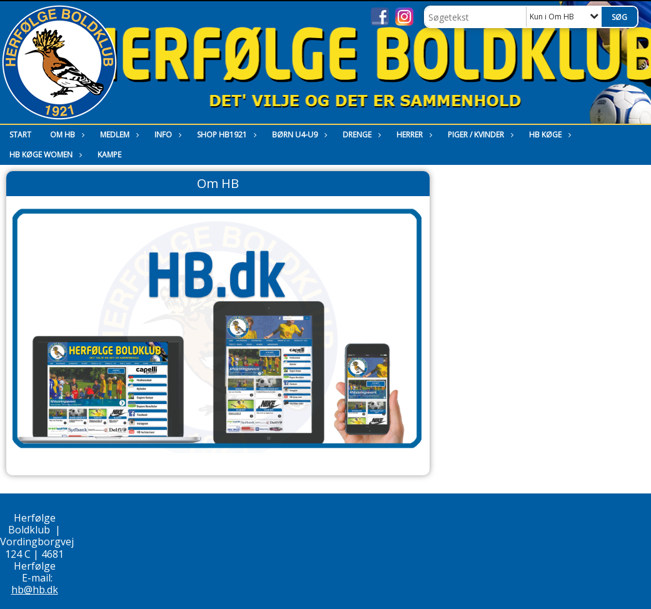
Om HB (65, 134)
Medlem (118, 134)
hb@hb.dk (34, 590)
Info (166, 134)
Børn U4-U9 (298, 134)
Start (20, 134)
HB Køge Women (44, 154)
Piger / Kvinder (479, 134)
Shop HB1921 (225, 134)
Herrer (412, 134)
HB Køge (548, 134)
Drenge (360, 134)
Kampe (109, 154)
